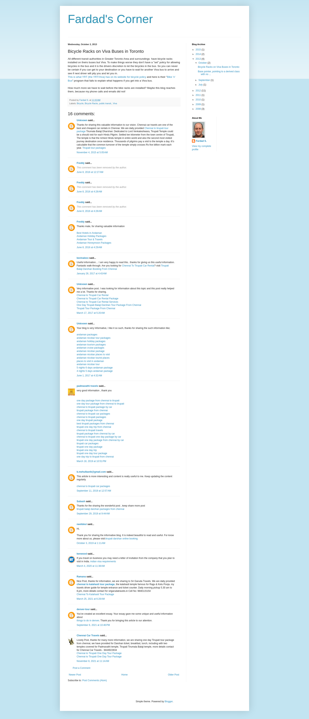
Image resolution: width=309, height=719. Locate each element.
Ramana (81, 576)
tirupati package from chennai (92, 410)
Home (124, 674)
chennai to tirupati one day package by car (99, 436)
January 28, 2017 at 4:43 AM (92, 273)
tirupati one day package (89, 446)
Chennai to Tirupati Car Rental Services (97, 302)
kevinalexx (83, 258)
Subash (81, 501)
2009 (199, 104)
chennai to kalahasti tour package (96, 584)
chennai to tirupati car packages (93, 413)
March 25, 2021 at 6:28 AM (91, 598)
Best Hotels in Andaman (89, 233)
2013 (199, 59)
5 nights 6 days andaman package (95, 367)
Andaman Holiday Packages (91, 236)
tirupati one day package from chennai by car (100, 440)
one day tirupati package (89, 420)
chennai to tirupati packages (91, 417)
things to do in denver (88, 620)
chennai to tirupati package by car (94, 407)
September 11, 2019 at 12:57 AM (94, 490)
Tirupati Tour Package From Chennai (96, 308)
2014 (199, 54)
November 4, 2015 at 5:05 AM (92, 152)
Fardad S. (201, 141)
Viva (115, 103)
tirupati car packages (88, 443)
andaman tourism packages (91, 344)
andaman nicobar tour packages (93, 338)
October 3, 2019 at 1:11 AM (91, 543)
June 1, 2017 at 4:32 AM (89, 375)
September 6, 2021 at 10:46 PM (93, 625)
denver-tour (83, 609)
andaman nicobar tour (88, 364)
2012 (199, 90)
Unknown (82, 120)
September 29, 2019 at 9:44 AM (93, 513)
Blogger (169, 701)
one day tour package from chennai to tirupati (100, 403)
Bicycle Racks (91, 103)
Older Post (173, 674)
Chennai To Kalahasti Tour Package (95, 594)
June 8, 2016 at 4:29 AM (89, 247)
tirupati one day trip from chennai (94, 427)
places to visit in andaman (90, 361)
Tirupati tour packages (94, 148)
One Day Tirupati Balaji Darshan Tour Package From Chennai (109, 305)
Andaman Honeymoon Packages (94, 242)
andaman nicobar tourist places (93, 357)
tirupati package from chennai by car (96, 433)
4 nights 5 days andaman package (95, 371)
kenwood (82, 553)
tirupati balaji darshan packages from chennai (100, 509)
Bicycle (80, 103)
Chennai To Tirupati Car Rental (138, 265)
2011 (199, 95)
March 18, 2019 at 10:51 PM (91, 461)
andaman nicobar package (90, 351)
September (204, 80)
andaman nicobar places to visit (93, 354)
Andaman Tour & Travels (89, 239)
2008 (199, 109)
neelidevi (82, 524)
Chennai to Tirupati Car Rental (92, 295)
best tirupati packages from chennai (95, 423)
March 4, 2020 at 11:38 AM (91, 566)
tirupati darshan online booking (121, 538)
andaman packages (87, 334)
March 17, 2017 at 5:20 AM (91, 313)
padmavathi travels (87, 386)
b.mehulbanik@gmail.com (91, 471)
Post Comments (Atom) (94, 680)
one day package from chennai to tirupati (98, 400)
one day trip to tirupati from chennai (95, 456)
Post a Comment (81, 668)
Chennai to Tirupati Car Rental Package (97, 298)
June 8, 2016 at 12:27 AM (90, 172)
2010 (199, 99)
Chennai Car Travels (88, 635)
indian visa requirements (103, 561)
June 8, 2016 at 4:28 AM (89, 191)
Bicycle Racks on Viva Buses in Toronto (218, 67)
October (203, 62)
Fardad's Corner (110, 19)
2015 (199, 49)
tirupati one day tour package (92, 453)
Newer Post (75, 674)
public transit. (105, 103)
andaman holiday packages (91, 341)
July (200, 84)
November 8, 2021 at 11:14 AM (93, 661)
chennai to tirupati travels (90, 430)
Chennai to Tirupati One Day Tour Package (99, 653)
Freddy (81, 163)
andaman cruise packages (90, 347)
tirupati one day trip (87, 450)
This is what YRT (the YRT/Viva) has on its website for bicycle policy (107, 76)
